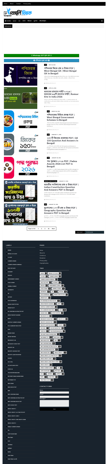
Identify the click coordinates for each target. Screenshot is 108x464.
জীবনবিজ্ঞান (42, 21)
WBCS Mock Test (12, 379)
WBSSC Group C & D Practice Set (16, 404)
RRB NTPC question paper (14, 347)
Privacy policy (27, 4)
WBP (9, 383)
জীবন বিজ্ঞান (10, 430)
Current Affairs (12, 253)
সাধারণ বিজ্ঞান (10, 448)
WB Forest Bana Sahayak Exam (15, 368)
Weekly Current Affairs (14, 419)
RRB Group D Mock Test (14, 336)
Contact (18, 4)
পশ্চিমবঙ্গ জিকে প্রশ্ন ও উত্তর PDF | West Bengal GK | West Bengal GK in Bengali (53, 71)
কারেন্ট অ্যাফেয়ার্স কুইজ (12, 426)
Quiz (14, 21)
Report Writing (12, 329)
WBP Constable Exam (13, 386)
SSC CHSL (10, 354)
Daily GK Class (11, 260)
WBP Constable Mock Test (15, 394)
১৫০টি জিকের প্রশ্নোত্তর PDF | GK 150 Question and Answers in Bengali (52, 140)
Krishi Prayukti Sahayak (14, 307)
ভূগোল (35, 21)
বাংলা (23, 21)
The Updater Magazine (13, 365)
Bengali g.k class (12, 246)
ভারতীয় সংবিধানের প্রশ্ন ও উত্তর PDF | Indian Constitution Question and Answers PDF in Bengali (54, 186)
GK (19, 21)
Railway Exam (11, 325)
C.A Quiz (10, 249)
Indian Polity (11, 300)
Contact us (42, 248)
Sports (10, 350)
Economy (10, 264)
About (11, 4)
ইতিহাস (30, 21)
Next (49, 227)
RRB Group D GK (12, 332)
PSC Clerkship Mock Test (14, 318)
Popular (89, 31)
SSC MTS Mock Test (13, 358)
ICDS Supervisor (12, 293)
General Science (12, 278)
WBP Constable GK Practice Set (16, 390)
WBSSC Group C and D (13, 408)
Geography (11, 282)
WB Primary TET (12, 372)
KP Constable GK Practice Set (15, 304)
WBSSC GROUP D (12, 415)
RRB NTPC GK (11, 340)
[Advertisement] (38, 42)
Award (9, 242)
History (10, 289)
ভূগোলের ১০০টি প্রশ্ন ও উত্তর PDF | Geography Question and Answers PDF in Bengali (53, 209)
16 (45, 227)
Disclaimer (42, 250)
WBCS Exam (10, 376)
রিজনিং (9, 444)
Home (5, 4)
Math (9, 311)
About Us (41, 245)
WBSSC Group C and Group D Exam (17, 412)
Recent (80, 31)
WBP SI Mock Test (12, 397)
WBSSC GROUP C (12, 401)
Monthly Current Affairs (14, 314)
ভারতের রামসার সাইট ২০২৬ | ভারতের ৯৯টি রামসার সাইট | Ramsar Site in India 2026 (54, 94)
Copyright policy (43, 255)
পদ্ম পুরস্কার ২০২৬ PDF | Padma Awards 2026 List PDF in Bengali (54, 161)
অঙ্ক (8, 422)
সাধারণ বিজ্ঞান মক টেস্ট (12, 451)
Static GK (10, 361)
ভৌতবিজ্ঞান (10, 437)
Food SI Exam (11, 275)
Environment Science (13, 271)
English (10, 267)
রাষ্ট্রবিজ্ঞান (10, 440)
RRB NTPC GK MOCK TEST (14, 343)
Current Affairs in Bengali (15, 257)
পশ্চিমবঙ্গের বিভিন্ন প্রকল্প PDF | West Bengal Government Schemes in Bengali (54, 117)
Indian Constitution (43, 180)
